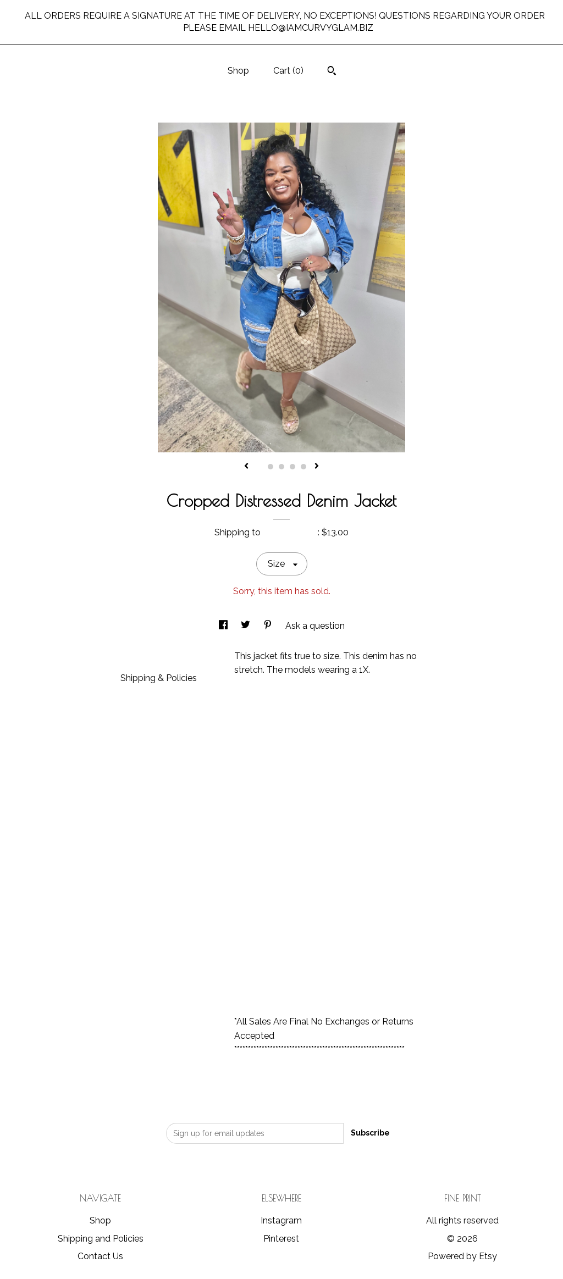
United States (290, 532)
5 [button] (303, 466)
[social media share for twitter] (246, 626)
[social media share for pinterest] (268, 626)
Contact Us (100, 1256)
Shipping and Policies (100, 1238)
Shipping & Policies (158, 678)
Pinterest (281, 1238)
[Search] (332, 72)
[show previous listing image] (246, 466)
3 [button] (281, 466)
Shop (238, 70)
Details (139, 655)
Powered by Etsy (462, 1256)
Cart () (288, 70)
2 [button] (270, 466)
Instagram (281, 1220)
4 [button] (292, 466)
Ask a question (315, 626)
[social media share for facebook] (224, 626)
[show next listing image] (316, 466)
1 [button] (259, 466)
